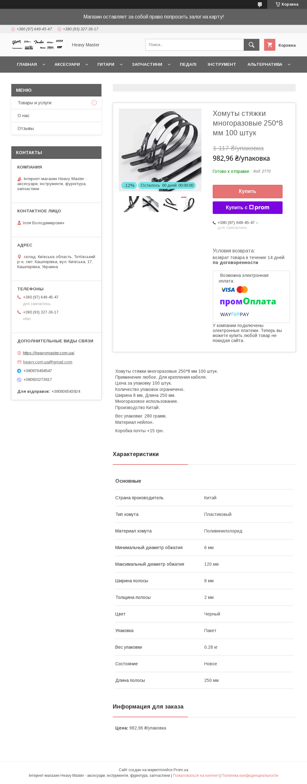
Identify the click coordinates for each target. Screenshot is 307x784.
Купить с (247, 207)
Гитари (105, 64)
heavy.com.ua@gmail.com (47, 362)
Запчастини (147, 64)
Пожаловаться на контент (196, 775)
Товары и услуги (34, 102)
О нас (23, 115)
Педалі (188, 64)
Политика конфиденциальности (249, 775)
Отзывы (26, 128)
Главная (27, 64)
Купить (248, 191)
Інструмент (222, 64)
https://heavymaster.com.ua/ (49, 352)
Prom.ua (181, 770)
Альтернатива (264, 64)
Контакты (29, 80)
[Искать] (251, 45)
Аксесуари (67, 64)
